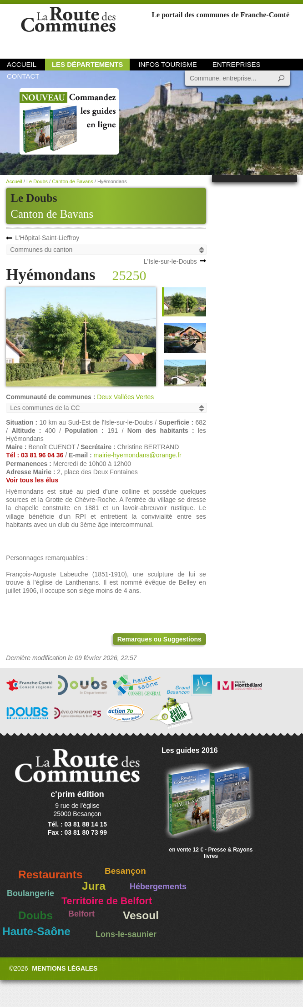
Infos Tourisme (167, 64)
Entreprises (236, 64)
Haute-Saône (36, 931)
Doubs (35, 915)
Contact (23, 76)
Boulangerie (30, 893)
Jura (94, 886)
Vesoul (141, 915)
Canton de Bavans (51, 214)
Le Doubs (37, 181)
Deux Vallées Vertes (125, 397)
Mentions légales (64, 968)
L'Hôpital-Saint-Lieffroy (47, 237)
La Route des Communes (68, 29)
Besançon (125, 871)
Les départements (87, 64)
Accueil (21, 64)
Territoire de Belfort (106, 901)
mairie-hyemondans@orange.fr (138, 455)
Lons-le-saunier (126, 934)
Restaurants (50, 874)
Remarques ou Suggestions (159, 639)
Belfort (81, 913)
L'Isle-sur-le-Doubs (170, 261)
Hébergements (158, 886)
